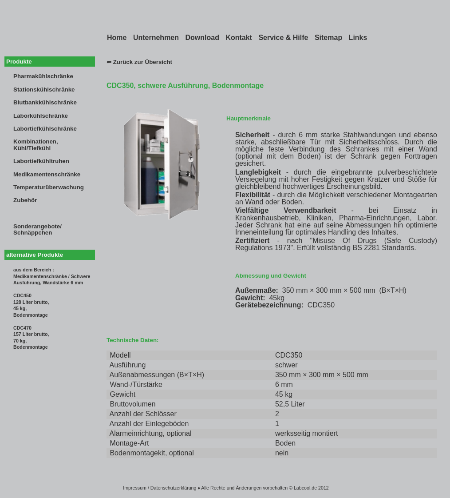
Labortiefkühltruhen (41, 161)
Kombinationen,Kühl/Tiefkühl (35, 144)
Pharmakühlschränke (43, 76)
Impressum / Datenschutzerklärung (159, 487)
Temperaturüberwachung (48, 187)
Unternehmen (156, 37)
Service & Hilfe (283, 37)
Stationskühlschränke (44, 89)
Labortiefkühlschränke (45, 128)
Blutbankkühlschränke (45, 102)
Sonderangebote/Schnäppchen (37, 229)
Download (202, 37)
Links (358, 37)
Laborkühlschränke (40, 115)
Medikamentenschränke (46, 174)
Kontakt (238, 37)
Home (116, 37)
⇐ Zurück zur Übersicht (139, 62)
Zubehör (25, 200)
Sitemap (328, 37)
